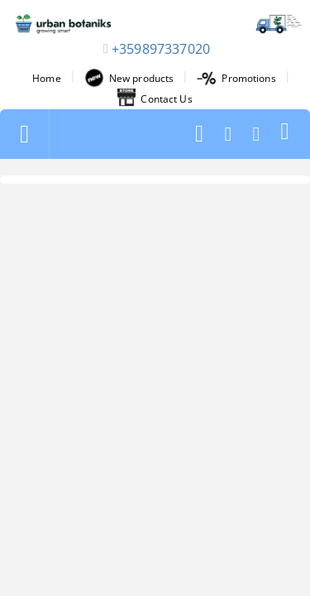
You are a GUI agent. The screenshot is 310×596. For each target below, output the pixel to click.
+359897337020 (161, 49)
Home (46, 78)
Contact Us (154, 98)
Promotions (236, 78)
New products (129, 78)
